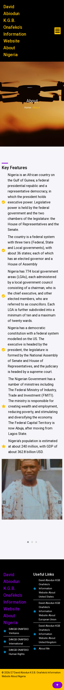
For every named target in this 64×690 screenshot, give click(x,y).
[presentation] (4, 502)
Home (27, 107)
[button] (28, 542)
